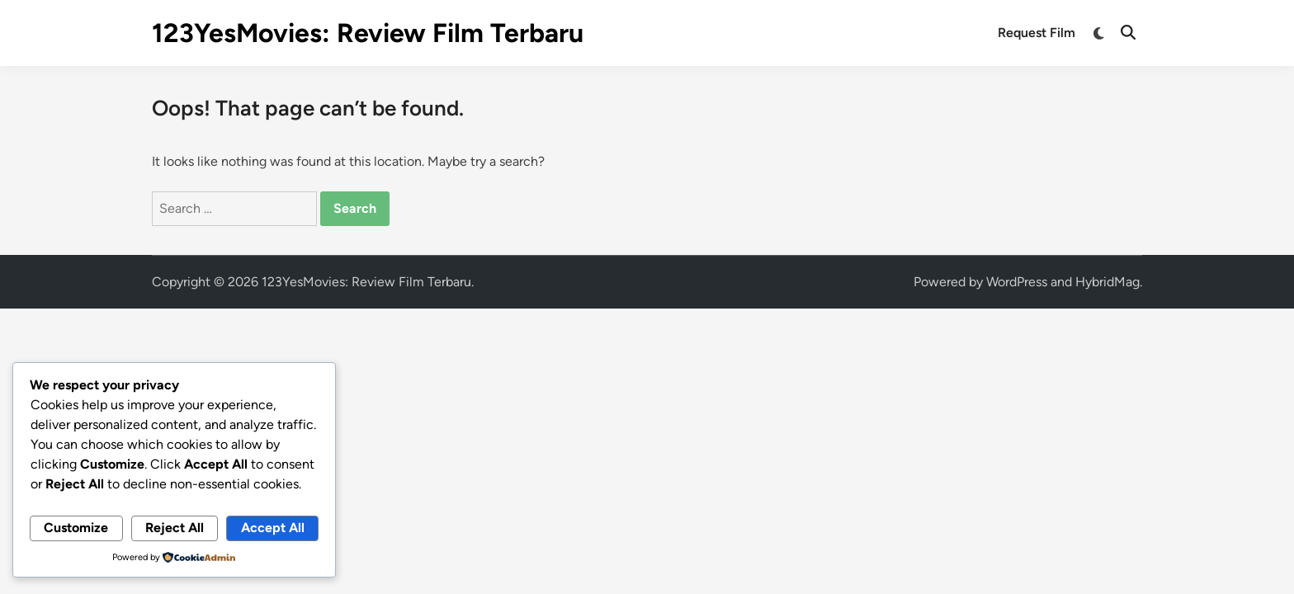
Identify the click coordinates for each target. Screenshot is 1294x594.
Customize (76, 527)
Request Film (1036, 32)
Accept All (273, 527)
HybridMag (1107, 282)
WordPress (1016, 282)
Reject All (174, 527)
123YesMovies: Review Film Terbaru (367, 33)
